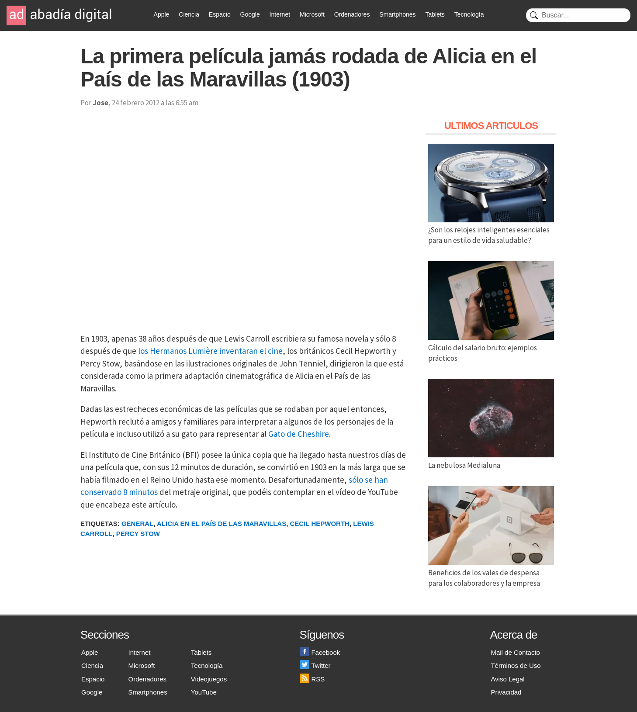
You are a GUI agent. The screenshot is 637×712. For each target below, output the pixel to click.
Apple (162, 14)
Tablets (434, 14)
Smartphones (397, 14)
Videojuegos (209, 679)
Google (250, 14)
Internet (280, 14)
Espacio (220, 14)
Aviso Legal (507, 679)
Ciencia (189, 14)
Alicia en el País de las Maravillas (221, 523)
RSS (312, 679)
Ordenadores (352, 14)
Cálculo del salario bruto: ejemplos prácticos (491, 347)
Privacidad (506, 692)
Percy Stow (138, 533)
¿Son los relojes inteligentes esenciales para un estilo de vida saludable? (491, 230)
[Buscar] (578, 15)
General (137, 523)
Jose (100, 102)
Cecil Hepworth (320, 523)
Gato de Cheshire (298, 434)
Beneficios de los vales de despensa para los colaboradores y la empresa (491, 572)
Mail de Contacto (515, 652)
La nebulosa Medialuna (491, 460)
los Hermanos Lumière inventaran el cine (210, 351)
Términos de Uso (515, 665)
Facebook (320, 652)
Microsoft (312, 14)
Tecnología (469, 14)
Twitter (315, 665)
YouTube (204, 692)
